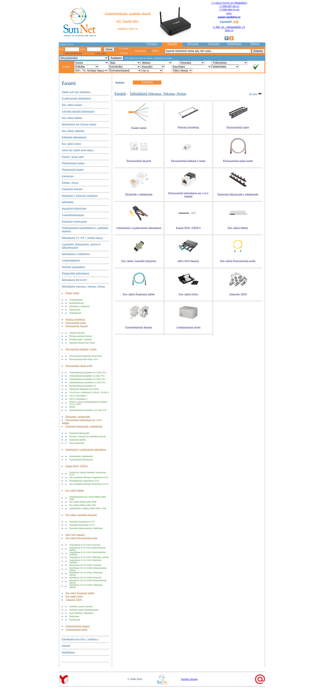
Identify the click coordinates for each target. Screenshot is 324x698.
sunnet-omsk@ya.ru (229, 16)
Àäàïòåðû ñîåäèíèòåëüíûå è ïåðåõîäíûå (86, 528)
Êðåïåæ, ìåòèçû (70, 182)
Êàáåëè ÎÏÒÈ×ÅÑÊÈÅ (77, 466)
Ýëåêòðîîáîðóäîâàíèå (73, 215)
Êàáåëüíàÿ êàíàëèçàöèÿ (74, 221)
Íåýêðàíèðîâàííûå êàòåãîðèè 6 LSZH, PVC (87, 382)
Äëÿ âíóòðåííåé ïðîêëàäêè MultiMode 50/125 (89, 484)
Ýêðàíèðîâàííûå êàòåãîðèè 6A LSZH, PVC (87, 372)
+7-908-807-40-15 (229, 6)
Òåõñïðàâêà (234, 44)
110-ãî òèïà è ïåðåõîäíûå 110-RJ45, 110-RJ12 (89, 392)
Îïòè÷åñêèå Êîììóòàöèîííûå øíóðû (81, 538)
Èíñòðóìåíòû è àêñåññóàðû (81, 456)
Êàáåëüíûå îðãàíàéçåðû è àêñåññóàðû (84, 426)
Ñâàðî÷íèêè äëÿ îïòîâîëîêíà (76, 92)
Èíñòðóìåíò (68, 176)
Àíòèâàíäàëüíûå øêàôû (76, 629)
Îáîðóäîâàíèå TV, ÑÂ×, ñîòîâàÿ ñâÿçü (82, 237)
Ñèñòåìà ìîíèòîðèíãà (75, 319)
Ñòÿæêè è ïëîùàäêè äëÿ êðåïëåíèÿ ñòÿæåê (87, 436)
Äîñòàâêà (213, 44)
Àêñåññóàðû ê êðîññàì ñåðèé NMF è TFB (87, 508)
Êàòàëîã (172, 44)
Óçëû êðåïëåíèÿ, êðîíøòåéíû (81, 613)
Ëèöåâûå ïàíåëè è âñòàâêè (80, 339)
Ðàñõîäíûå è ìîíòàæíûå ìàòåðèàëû (80, 195)
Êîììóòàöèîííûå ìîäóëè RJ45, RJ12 (83, 359)
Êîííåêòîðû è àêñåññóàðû (78, 416)
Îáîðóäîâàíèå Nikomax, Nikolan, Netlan (83, 286)
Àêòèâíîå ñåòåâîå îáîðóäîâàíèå (78, 111)
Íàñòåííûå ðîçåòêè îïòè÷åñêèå (82, 343)
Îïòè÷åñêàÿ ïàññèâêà (73, 131)
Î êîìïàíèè (152, 44)
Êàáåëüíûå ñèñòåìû (72, 189)
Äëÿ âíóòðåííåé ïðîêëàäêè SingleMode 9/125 (88, 477)
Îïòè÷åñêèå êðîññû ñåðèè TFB (82, 505)
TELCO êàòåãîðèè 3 (78, 399)
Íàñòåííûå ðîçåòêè (77, 333)
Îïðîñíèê (255, 44)
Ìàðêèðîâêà (68, 202)
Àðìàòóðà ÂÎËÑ (74, 600)
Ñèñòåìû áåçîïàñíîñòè (73, 267)
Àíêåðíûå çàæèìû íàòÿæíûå (81, 606)
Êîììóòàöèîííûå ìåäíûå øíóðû (79, 366)
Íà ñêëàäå (147, 82)
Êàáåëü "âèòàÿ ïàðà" (73, 156)
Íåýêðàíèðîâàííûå (76, 303)
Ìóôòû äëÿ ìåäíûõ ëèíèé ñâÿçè (78, 150)
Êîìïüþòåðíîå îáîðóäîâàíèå (75, 273)
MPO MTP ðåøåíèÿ (75, 535)
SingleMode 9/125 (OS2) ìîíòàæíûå (84, 545)
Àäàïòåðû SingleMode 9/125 (82, 522)
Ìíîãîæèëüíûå (74, 310)
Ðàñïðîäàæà (68, 652)
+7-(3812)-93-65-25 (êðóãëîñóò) (229, 2)
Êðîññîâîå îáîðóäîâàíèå (74, 137)
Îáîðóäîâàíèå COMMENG (76, 254)
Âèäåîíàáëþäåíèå (71, 260)
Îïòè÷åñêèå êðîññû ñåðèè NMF (83, 502)
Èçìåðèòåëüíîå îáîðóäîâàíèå (76, 98)
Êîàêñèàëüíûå (75, 313)
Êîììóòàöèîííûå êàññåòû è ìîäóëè (81, 349)
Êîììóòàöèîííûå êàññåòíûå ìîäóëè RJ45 (85, 356)
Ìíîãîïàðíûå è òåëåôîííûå (79, 306)
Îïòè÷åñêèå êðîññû (72, 118)
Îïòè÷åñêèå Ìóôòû (74, 596)
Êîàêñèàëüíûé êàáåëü (73, 163)
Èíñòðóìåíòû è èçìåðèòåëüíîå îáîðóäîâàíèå (86, 449)
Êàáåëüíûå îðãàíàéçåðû (79, 433)
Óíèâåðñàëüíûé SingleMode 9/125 (84, 481)
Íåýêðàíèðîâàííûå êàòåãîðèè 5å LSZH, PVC (88, 410)
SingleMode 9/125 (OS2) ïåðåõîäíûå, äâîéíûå (89, 557)
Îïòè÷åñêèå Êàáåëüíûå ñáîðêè (80, 593)
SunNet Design (189, 679)
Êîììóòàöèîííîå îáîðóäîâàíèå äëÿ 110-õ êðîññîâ (188, 195)
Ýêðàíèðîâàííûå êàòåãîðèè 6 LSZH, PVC (87, 376)
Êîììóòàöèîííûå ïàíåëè (76, 323)
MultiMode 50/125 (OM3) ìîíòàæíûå (85, 577)
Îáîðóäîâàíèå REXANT (74, 279)
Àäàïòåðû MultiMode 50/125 (82, 525)
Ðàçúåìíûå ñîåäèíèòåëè (74, 208)
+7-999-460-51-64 (229, 9)
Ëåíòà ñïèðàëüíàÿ (77, 443)
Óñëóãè (66, 645)
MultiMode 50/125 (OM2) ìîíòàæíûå (85, 565)
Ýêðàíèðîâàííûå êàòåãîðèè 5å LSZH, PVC (87, 379)
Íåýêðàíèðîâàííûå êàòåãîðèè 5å (82, 386)
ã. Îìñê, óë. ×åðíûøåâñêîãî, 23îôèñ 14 (229, 28)
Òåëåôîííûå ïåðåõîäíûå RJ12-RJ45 (84, 389)
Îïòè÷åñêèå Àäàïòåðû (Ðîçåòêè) (81, 515)
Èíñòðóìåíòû (74, 620)
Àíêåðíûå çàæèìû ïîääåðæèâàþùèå (83, 610)
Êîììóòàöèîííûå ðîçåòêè (77, 326)
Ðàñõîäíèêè (74, 616)
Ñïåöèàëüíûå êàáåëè (72, 169)
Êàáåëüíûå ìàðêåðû (77, 440)
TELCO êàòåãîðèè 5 (78, 396)
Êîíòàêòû (193, 44)
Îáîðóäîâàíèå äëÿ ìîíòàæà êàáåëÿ (79, 124)
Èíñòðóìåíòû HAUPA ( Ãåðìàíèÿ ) (80, 639)
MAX (229, 13)
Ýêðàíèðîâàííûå (76, 300)
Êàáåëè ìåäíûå (72, 293)
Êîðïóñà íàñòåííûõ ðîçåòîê (80, 336)
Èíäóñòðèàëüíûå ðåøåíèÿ (78, 626)
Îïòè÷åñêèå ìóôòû (71, 143)
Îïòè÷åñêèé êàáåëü (72, 105)
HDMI (72, 407)
